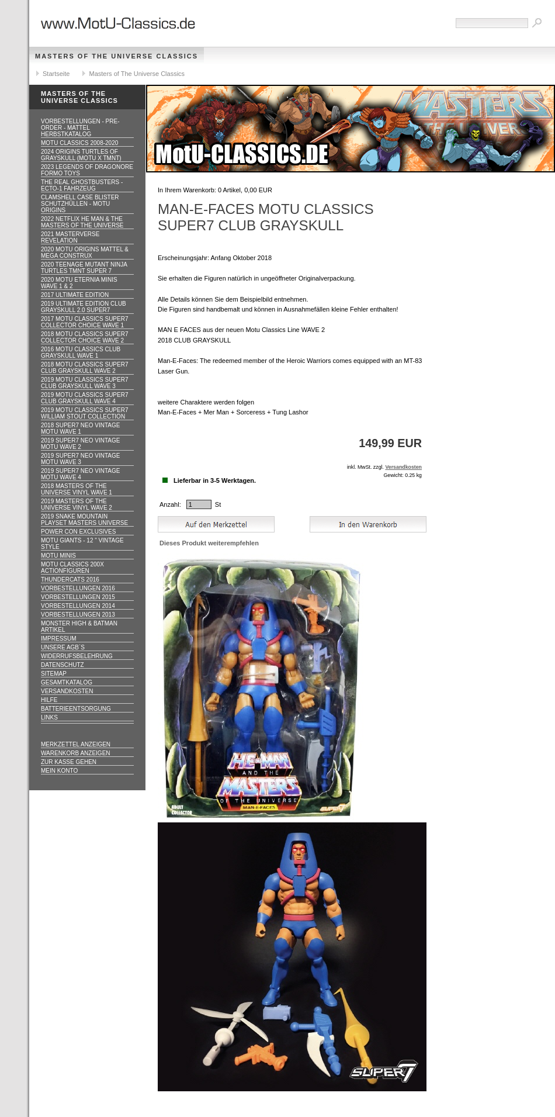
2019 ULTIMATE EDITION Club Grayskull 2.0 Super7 (83, 306)
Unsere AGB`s (63, 647)
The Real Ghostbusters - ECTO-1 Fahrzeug (82, 185)
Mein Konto (59, 770)
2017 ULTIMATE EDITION (75, 295)
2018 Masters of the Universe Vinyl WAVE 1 (76, 489)
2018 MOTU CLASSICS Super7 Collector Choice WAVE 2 (85, 337)
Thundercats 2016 (70, 579)
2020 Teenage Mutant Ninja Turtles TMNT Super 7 (84, 267)
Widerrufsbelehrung (77, 656)
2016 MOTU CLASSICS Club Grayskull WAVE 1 (80, 352)
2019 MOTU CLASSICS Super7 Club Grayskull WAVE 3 (85, 382)
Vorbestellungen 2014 (78, 606)
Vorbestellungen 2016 (78, 588)
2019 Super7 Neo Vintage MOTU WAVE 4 (80, 474)
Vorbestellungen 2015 (78, 597)
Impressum (59, 638)
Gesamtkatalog (66, 682)
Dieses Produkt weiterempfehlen (209, 543)
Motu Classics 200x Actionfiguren (72, 567)
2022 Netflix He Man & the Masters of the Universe (82, 222)
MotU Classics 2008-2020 (79, 143)
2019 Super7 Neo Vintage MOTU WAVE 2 (80, 443)
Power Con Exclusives (78, 531)
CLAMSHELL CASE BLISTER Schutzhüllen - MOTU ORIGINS (80, 203)
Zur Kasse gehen (68, 762)
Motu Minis (58, 555)
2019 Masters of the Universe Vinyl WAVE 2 (76, 504)
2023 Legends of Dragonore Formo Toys (87, 170)
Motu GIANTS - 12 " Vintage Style (82, 543)
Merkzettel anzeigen (75, 744)
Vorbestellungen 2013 (78, 614)
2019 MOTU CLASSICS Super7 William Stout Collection (85, 413)
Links (49, 717)
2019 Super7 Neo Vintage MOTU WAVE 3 (80, 458)
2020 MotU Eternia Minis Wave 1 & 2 (79, 282)
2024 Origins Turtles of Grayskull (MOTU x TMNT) (81, 154)
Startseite (56, 73)
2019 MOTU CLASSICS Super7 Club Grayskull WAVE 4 (85, 398)
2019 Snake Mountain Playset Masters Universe (84, 519)
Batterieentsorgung (76, 709)
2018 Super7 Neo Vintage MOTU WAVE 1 (80, 428)
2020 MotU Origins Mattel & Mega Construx (85, 252)
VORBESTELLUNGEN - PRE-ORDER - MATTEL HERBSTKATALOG (80, 127)
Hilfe (49, 700)
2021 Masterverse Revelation (70, 237)
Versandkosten (67, 691)
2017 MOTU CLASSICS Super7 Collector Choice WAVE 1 (85, 322)
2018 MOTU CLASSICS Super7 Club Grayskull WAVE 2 (85, 367)
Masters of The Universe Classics (116, 56)
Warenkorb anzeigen (75, 753)
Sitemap (54, 673)
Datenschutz (62, 665)
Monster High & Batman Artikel (79, 626)
